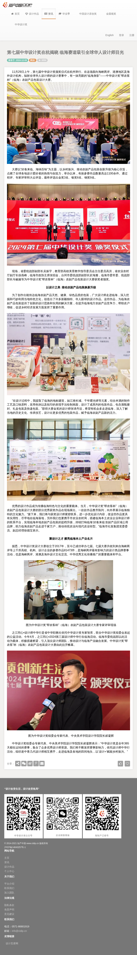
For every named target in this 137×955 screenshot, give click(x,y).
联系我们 (9, 888)
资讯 (6, 862)
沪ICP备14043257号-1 (15, 847)
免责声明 (9, 909)
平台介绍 (9, 883)
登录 (121, 35)
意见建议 (9, 914)
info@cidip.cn (19, 930)
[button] (64, 13)
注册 (131, 35)
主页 (6, 857)
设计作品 (9, 866)
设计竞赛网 (12, 943)
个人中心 (9, 871)
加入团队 (9, 892)
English (109, 35)
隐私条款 (9, 905)
